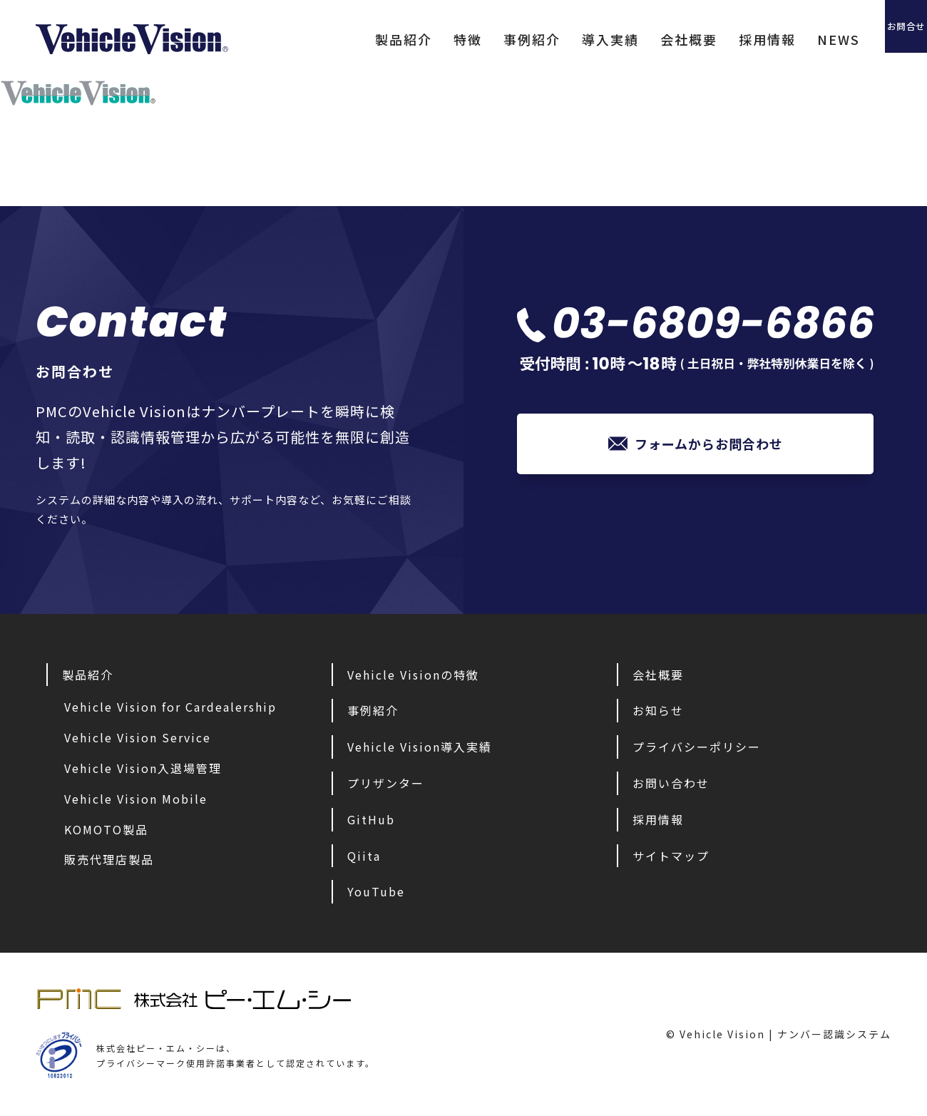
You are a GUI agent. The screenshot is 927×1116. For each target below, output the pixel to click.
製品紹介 (345, 39)
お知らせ (658, 710)
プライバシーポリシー (696, 746)
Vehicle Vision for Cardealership (170, 706)
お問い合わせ (671, 783)
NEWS (780, 39)
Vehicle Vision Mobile (136, 798)
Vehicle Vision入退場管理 (143, 768)
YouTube (376, 891)
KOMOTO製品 (106, 829)
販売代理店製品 (109, 859)
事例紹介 (474, 39)
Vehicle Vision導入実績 (419, 746)
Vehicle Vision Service (137, 737)
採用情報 (709, 39)
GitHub (371, 819)
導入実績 (552, 39)
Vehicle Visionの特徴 (413, 674)
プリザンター (385, 783)
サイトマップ (671, 855)
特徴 (410, 39)
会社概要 (631, 39)
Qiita (364, 855)
